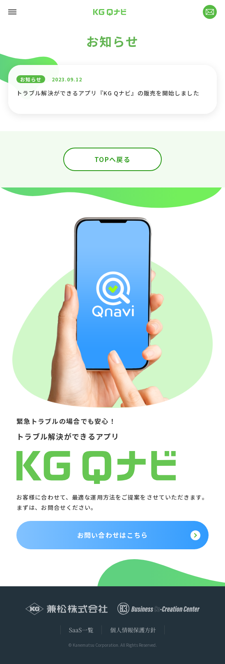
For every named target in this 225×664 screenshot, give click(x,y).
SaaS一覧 (81, 630)
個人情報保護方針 (133, 630)
